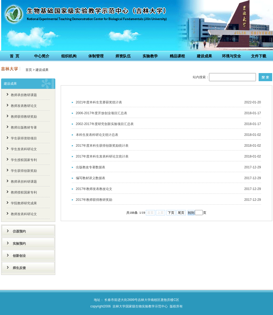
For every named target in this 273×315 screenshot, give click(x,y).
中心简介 (41, 56)
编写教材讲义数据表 (90, 178)
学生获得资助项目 (24, 138)
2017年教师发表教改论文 (94, 189)
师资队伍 (123, 56)
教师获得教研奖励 (24, 117)
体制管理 (96, 56)
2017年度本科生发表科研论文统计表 (102, 156)
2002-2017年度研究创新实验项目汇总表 (105, 124)
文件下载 (258, 56)
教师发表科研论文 (24, 214)
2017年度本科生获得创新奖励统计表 (102, 145)
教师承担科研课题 (24, 181)
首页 (28, 70)
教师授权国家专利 (24, 192)
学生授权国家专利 (24, 160)
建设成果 (204, 56)
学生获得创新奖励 (24, 171)
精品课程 (177, 56)
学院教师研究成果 (24, 203)
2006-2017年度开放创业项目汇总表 (101, 113)
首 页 (15, 56)
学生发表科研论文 (24, 149)
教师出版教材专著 (24, 127)
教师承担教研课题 (24, 95)
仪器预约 (19, 231)
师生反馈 (19, 268)
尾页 (181, 213)
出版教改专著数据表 (90, 167)
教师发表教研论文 (24, 106)
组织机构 (68, 56)
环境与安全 (231, 56)
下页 (171, 213)
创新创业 (19, 256)
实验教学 (150, 56)
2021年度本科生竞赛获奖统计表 (99, 102)
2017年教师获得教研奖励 (94, 200)
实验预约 (19, 243)
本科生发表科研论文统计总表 (97, 135)
